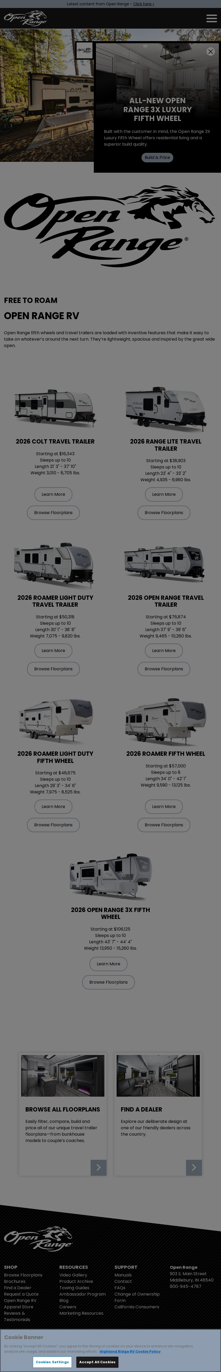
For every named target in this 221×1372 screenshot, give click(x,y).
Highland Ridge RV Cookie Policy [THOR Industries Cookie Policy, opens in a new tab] (130, 1351)
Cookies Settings (52, 1362)
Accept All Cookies (97, 1362)
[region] (110, 1350)
